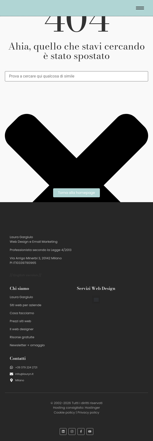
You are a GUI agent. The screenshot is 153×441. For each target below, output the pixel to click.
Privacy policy (88, 412)
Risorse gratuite (22, 337)
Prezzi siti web (20, 321)
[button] (96, 299)
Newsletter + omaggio (27, 345)
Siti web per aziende (25, 305)
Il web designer (22, 329)
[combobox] (76, 76)
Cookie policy (64, 412)
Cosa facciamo (22, 313)
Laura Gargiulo (21, 297)
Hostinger (92, 407)
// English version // (25, 275)
